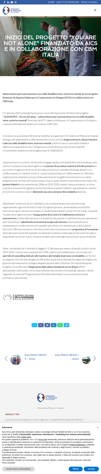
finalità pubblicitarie (77, 445)
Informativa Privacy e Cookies (50, 408)
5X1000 (51, 2)
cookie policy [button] (26, 437)
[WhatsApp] (60, 325)
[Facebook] (41, 325)
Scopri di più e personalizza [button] (18, 469)
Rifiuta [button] (76, 469)
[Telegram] (66, 325)
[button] (97, 427)
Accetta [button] (91, 469)
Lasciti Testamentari (67, 2)
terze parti (43, 439)
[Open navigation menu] (95, 10)
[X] (34, 325)
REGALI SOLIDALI (89, 2)
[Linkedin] (54, 325)
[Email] (47, 325)
